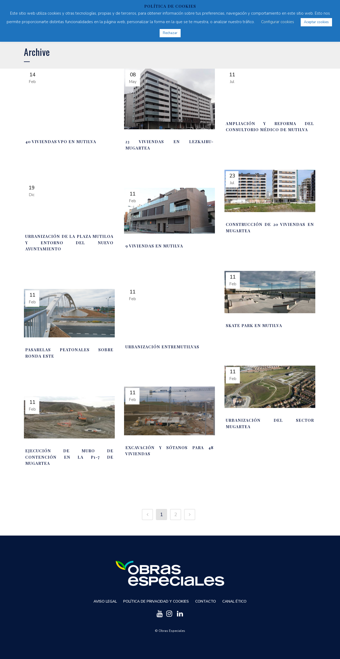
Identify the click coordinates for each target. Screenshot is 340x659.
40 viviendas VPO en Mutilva (60, 141)
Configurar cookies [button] (277, 21)
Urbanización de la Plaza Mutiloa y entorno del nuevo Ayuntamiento (69, 242)
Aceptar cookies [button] (316, 22)
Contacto (205, 601)
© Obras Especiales (170, 630)
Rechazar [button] (170, 33)
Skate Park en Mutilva (254, 325)
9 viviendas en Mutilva (154, 245)
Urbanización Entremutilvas (162, 346)
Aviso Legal (105, 601)
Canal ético (234, 601)
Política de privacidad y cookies (156, 601)
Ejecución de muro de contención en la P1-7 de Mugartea (69, 457)
